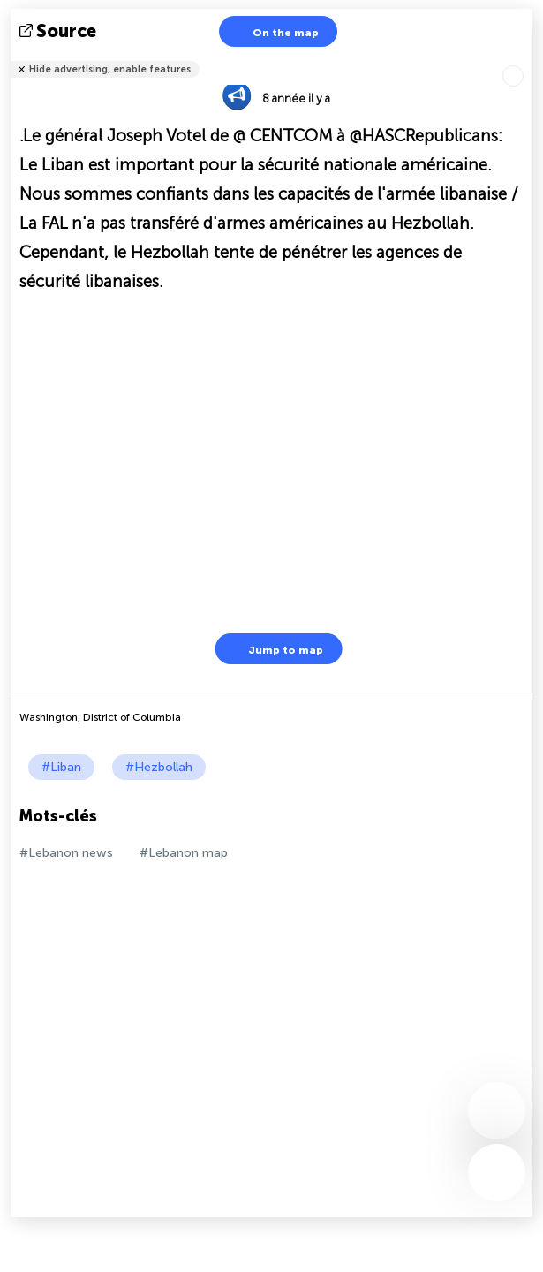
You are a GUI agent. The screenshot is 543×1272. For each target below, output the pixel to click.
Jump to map (274, 648)
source (59, 31)
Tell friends (525, 57)
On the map (274, 31)
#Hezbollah (158, 767)
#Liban (61, 767)
